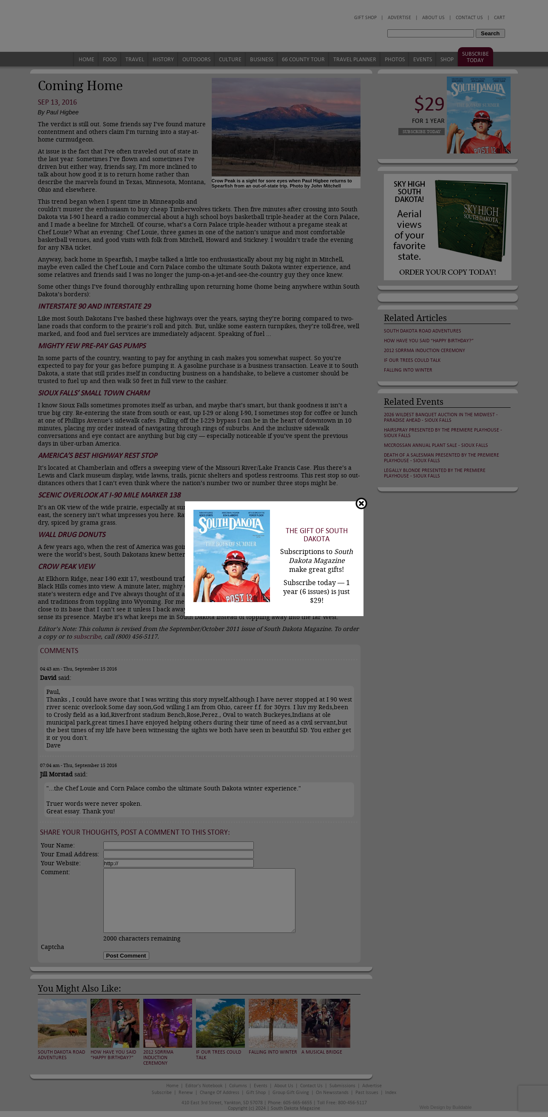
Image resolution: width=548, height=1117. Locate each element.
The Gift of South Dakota (317, 535)
